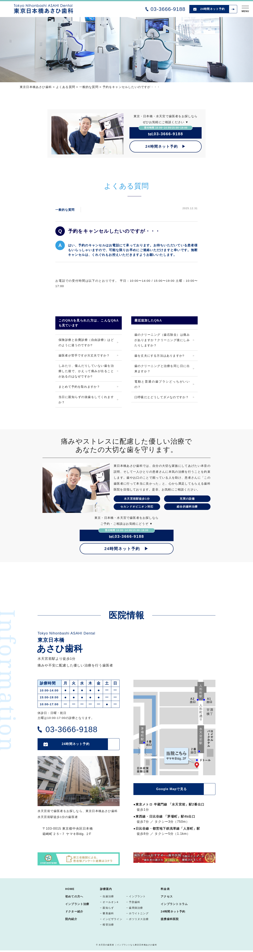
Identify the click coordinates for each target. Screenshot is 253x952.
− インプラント (136, 896)
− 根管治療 (107, 924)
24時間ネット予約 (212, 8)
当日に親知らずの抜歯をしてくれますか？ (86, 399)
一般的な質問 (65, 209)
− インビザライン (111, 919)
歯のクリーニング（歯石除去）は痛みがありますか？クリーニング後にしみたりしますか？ (162, 340)
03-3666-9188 (168, 9)
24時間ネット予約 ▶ (165, 146)
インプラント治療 (77, 904)
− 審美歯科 (107, 913)
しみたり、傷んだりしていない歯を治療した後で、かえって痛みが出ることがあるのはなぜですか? (86, 371)
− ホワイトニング (137, 913)
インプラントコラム (174, 904)
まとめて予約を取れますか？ (79, 386)
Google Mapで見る (171, 789)
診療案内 (106, 889)
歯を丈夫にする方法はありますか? (159, 355)
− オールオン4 (109, 902)
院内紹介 (71, 919)
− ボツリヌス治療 (137, 919)
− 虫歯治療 (107, 896)
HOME (70, 889)
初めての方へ (74, 896)
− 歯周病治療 (134, 907)
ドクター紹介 (74, 911)
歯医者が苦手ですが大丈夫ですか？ (84, 355)
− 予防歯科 (133, 902)
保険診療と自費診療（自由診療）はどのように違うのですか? (86, 342)
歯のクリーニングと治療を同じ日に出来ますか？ (162, 368)
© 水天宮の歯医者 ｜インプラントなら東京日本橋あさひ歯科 (126, 945)
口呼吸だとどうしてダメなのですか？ (161, 397)
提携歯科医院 (170, 919)
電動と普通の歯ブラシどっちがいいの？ (162, 384)
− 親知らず (107, 907)
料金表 (165, 889)
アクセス (167, 896)
